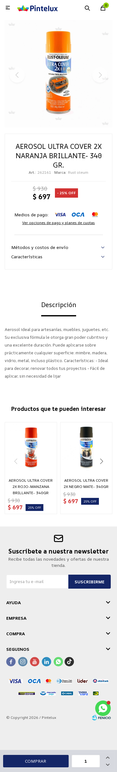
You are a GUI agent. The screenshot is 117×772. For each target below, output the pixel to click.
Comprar (35, 761)
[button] (101, 461)
